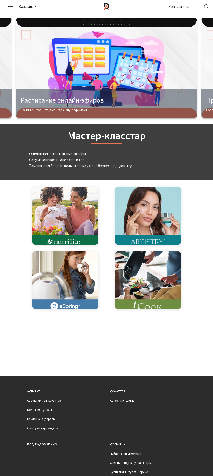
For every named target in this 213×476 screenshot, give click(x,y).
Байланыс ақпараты (41, 432)
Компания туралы (39, 423)
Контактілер (178, 6)
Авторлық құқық (122, 414)
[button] (27, 6)
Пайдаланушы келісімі (125, 467)
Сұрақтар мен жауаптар (44, 414)
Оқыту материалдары (42, 441)
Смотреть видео (134, 18)
